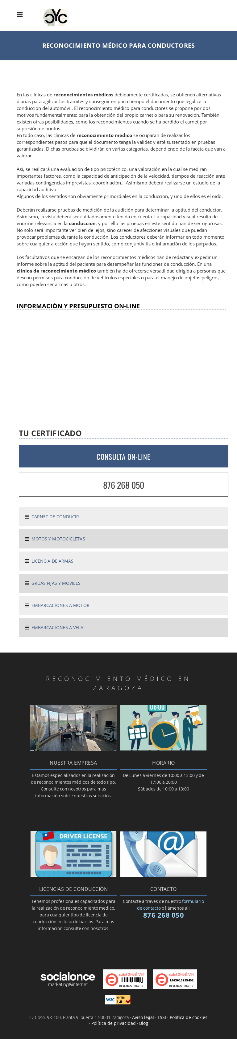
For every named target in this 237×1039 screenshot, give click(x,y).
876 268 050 (123, 485)
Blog (143, 1023)
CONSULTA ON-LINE (123, 456)
